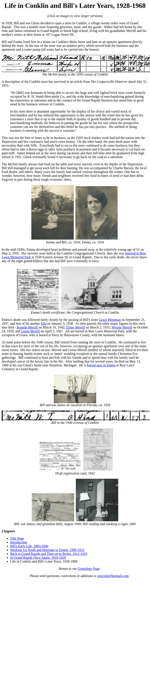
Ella (43, 323)
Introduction (18, 542)
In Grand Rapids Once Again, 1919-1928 (38, 557)
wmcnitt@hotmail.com (113, 576)
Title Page (17, 538)
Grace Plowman (110, 319)
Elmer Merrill (75, 327)
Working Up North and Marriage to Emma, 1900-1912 (47, 550)
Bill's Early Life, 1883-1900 (29, 546)
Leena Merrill (30, 331)
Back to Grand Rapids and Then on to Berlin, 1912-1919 (48, 554)
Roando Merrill (28, 327)
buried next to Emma (101, 365)
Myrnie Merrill (122, 327)
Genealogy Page (89, 568)
